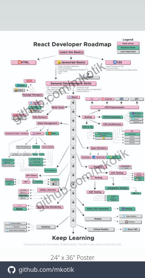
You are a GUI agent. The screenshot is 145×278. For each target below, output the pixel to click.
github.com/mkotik (46, 269)
